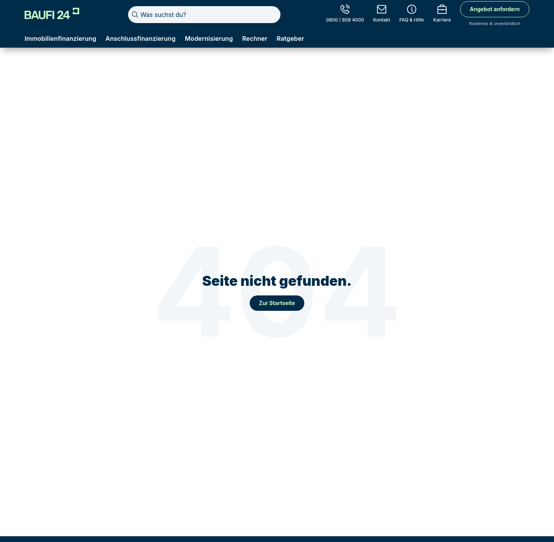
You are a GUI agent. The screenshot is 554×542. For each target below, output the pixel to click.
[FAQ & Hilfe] (411, 14)
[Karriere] (442, 14)
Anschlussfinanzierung (140, 38)
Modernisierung (209, 38)
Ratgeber (290, 38)
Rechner (254, 38)
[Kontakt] (381, 14)
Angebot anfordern (495, 9)
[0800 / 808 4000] (345, 14)
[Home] (52, 13)
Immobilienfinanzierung (60, 38)
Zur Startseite (277, 303)
